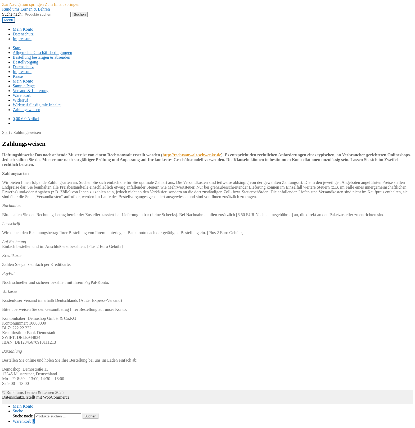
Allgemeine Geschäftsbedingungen (42, 52)
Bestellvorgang (25, 62)
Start (17, 47)
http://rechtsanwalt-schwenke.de (192, 155)
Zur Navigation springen (23, 4)
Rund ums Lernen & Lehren (26, 9)
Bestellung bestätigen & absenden (41, 57)
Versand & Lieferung (30, 90)
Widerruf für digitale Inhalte (37, 105)
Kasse (18, 76)
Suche (18, 411)
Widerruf (20, 100)
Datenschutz (23, 34)
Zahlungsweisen (26, 109)
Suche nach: (12, 14)
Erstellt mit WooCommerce (46, 397)
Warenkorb (22, 95)
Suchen (80, 14)
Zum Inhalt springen (62, 4)
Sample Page (24, 86)
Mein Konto (23, 29)
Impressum (22, 39)
